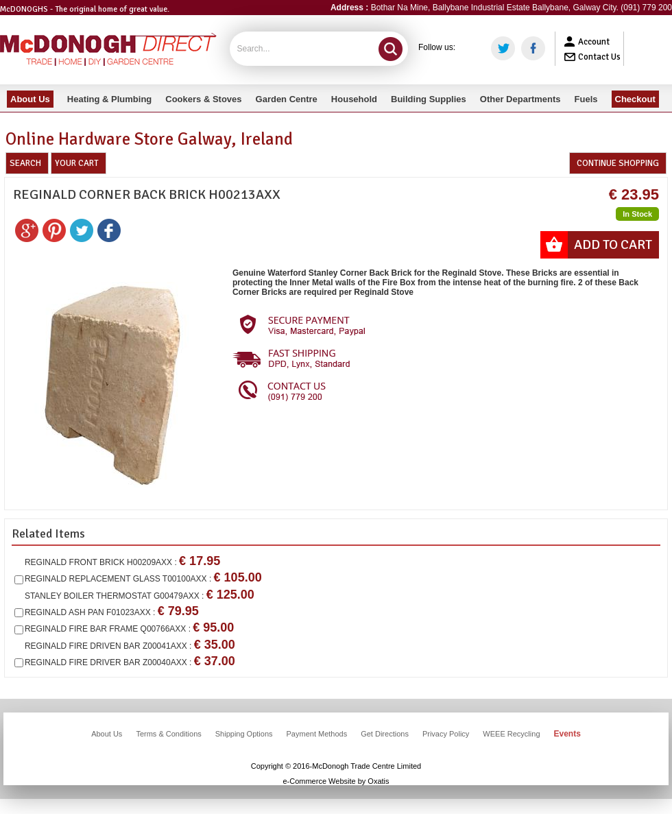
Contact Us (599, 56)
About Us (106, 734)
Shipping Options (244, 734)
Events (567, 734)
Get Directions (385, 734)
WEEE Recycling (511, 734)
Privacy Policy (445, 734)
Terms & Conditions (168, 734)
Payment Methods (317, 734)
